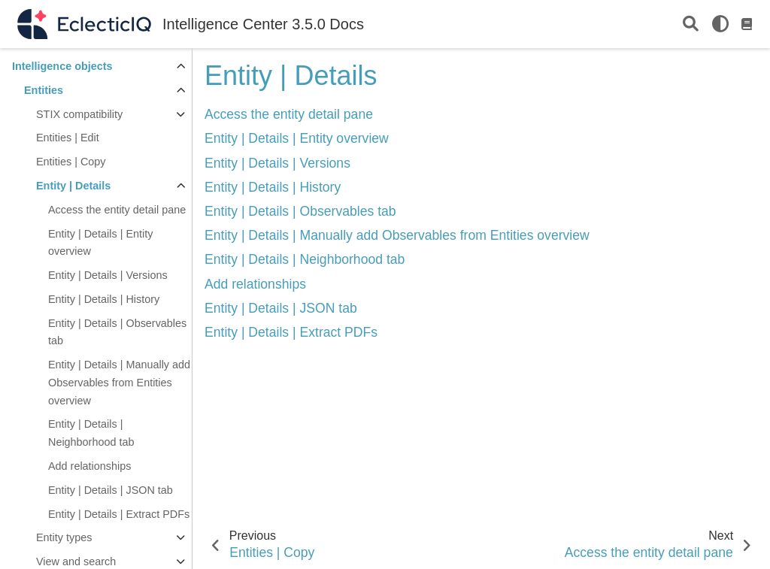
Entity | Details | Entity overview (100, 243)
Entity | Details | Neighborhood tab (91, 433)
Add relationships (89, 466)
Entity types (64, 537)
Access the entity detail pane (117, 210)
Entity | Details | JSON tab (110, 490)
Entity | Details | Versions (108, 275)
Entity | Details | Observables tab (117, 332)
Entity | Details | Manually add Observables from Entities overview (119, 383)
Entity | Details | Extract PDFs (118, 514)
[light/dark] (720, 24)
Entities (43, 90)
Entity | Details (73, 186)
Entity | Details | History (103, 299)
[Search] (690, 24)
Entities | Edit (67, 138)
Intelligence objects (62, 66)
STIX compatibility (79, 114)
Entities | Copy (71, 162)
